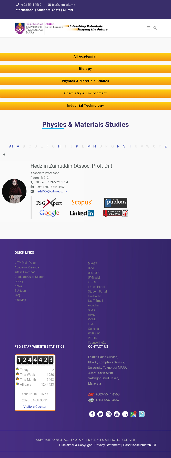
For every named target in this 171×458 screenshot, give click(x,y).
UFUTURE (94, 273)
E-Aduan (20, 290)
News (18, 286)
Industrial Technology (85, 105)
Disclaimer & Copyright (75, 445)
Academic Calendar (27, 267)
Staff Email (95, 300)
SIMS (91, 310)
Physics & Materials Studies (85, 81)
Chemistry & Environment (85, 93)
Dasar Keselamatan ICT (140, 445)
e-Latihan (94, 305)
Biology (85, 69)
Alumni (68, 10)
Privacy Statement (107, 445)
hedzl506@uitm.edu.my (51, 191)
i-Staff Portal (96, 286)
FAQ (17, 295)
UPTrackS (94, 277)
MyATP (92, 263)
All (11, 146)
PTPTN (92, 338)
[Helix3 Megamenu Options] (148, 28)
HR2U (91, 268)
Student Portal (97, 291)
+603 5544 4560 (30, 4)
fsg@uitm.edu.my (63, 4)
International (25, 10)
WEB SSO (94, 333)
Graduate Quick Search (29, 276)
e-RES (92, 282)
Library (19, 281)
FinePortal (94, 296)
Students (43, 10)
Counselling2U (97, 342)
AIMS (91, 314)
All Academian (85, 56)
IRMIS (91, 324)
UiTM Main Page (25, 262)
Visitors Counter (34, 407)
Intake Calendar (25, 272)
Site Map (20, 300)
